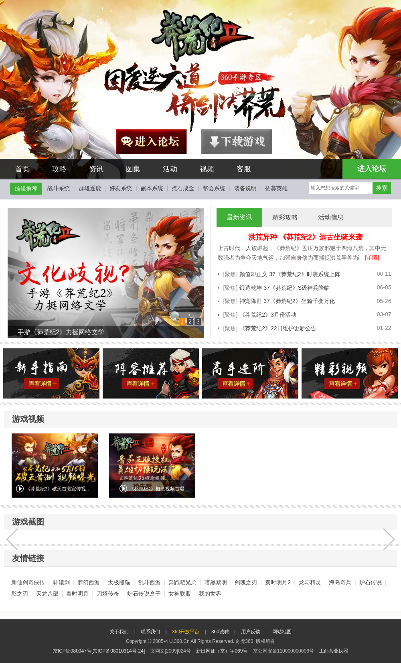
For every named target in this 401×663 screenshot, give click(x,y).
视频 (207, 169)
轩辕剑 (61, 582)
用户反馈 (250, 632)
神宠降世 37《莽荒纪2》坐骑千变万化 (286, 301)
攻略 (59, 169)
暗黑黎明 (216, 582)
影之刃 (19, 593)
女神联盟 (179, 593)
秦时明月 (77, 593)
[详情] (372, 257)
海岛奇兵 (340, 582)
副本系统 (152, 188)
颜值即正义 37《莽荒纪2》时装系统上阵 (289, 274)
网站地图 (282, 632)
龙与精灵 (310, 582)
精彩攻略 (285, 217)
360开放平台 (185, 632)
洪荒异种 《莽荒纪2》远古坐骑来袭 (305, 237)
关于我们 (119, 632)
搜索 (381, 188)
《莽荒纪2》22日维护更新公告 (277, 328)
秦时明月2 (278, 582)
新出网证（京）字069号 (221, 651)
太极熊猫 (119, 582)
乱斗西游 (149, 582)
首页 (22, 169)
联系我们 (150, 632)
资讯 (96, 169)
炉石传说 (370, 582)
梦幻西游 (88, 582)
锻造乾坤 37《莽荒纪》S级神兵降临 (284, 288)
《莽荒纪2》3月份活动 (267, 314)
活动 (170, 169)
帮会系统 (214, 188)
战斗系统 (58, 188)
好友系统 (120, 188)
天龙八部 (47, 593)
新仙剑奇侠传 (28, 582)
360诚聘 (220, 632)
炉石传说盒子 (144, 593)
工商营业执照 (333, 651)
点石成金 (183, 188)
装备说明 (245, 188)
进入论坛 (371, 169)
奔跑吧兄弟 (182, 582)
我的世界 (210, 593)
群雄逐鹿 (90, 188)
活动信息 (331, 217)
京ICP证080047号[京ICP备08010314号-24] (99, 651)
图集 (133, 169)
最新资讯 (239, 217)
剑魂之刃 (246, 582)
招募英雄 (276, 188)
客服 (244, 169)
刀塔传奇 (108, 593)
